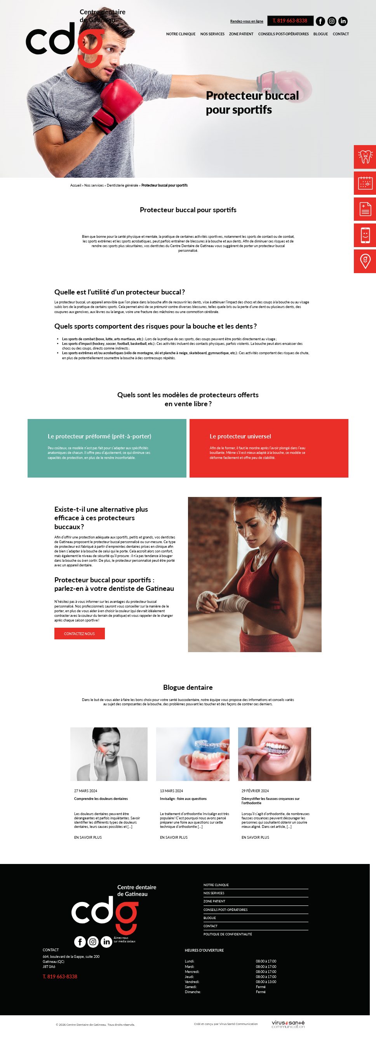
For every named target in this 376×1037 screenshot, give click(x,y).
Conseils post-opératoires (283, 34)
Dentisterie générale (122, 185)
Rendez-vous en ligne (246, 21)
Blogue (320, 34)
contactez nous (79, 633)
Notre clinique (180, 34)
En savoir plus (88, 837)
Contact (341, 34)
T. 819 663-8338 (290, 21)
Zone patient (241, 34)
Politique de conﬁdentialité (228, 934)
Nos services (212, 34)
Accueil (75, 185)
